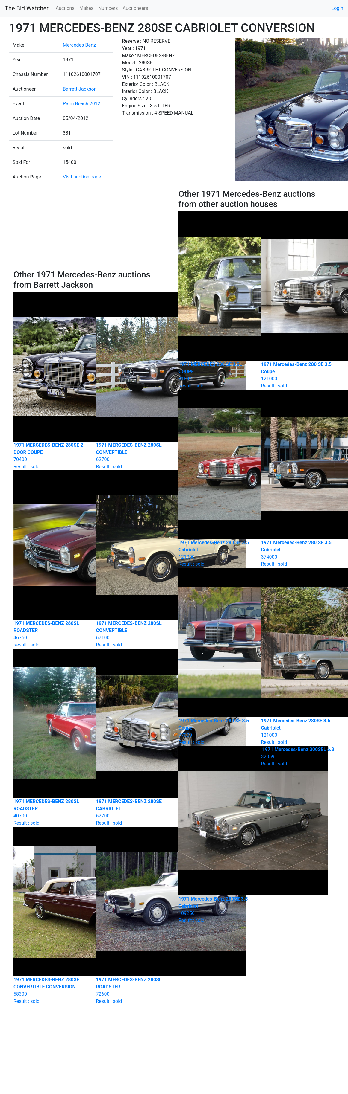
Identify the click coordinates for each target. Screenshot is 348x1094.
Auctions (65, 8)
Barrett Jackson (80, 89)
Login (337, 8)
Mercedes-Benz (79, 45)
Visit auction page (82, 177)
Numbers (108, 8)
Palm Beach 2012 (81, 103)
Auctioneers (135, 8)
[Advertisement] (91, 229)
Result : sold (298, 757)
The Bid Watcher (27, 8)
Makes (86, 8)
